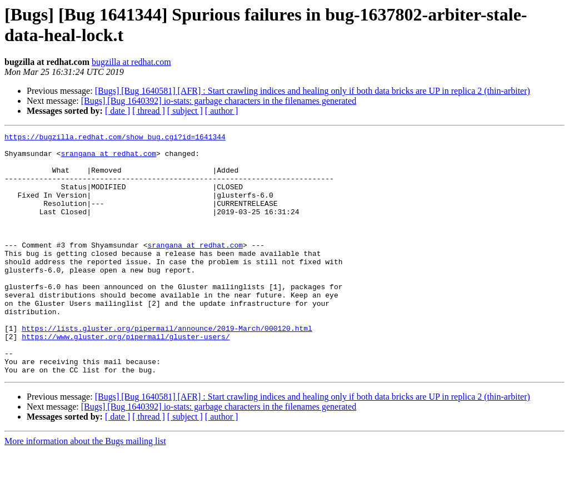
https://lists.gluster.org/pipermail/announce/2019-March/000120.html (167, 368)
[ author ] (221, 110)
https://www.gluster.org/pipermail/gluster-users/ (125, 378)
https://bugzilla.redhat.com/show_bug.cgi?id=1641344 (115, 138)
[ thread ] (148, 110)
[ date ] (117, 110)
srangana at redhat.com (108, 158)
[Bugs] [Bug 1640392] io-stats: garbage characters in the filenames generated (218, 100)
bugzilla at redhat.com (131, 62)
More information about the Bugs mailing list (85, 489)
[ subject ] (185, 110)
